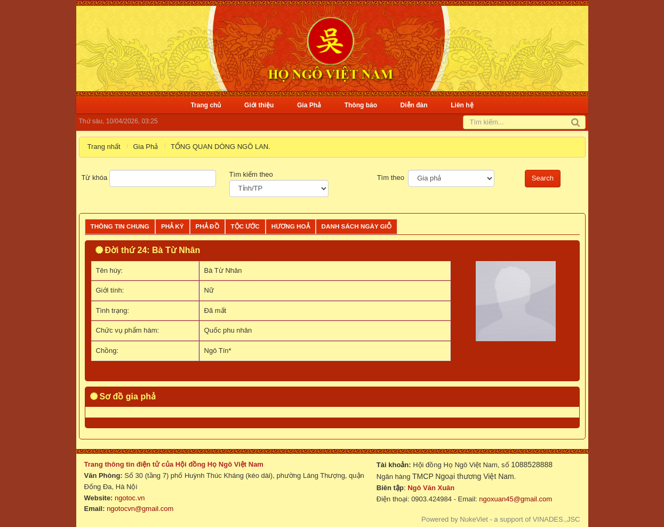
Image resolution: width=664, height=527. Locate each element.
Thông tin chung (120, 226)
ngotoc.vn (130, 498)
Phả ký (172, 226)
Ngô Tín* (217, 351)
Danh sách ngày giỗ (357, 226)
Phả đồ (207, 226)
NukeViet (474, 519)
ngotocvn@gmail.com (140, 509)
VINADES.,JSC (556, 519)
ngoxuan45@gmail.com (514, 499)
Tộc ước (245, 226)
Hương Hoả (290, 226)
